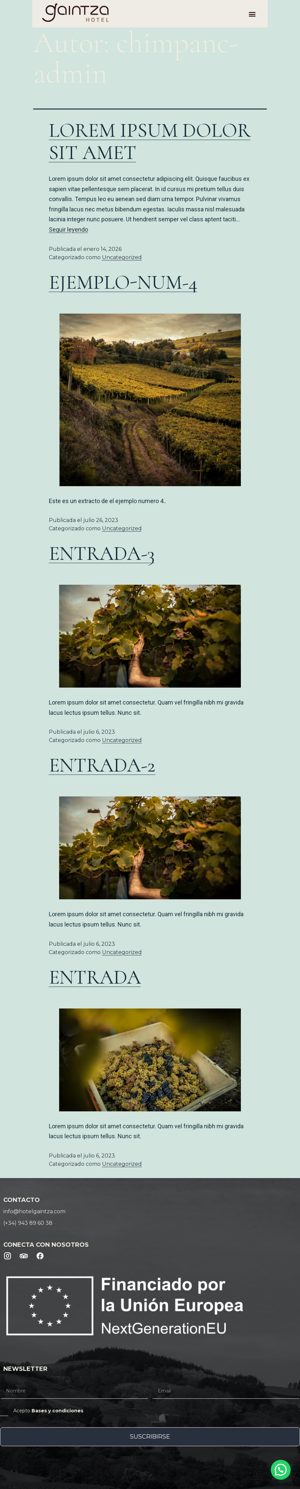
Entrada (95, 977)
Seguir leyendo (68, 229)
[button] (283, 13)
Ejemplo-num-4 (123, 282)
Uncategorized (122, 257)
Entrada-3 (101, 553)
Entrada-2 (102, 765)
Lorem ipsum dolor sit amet (149, 141)
